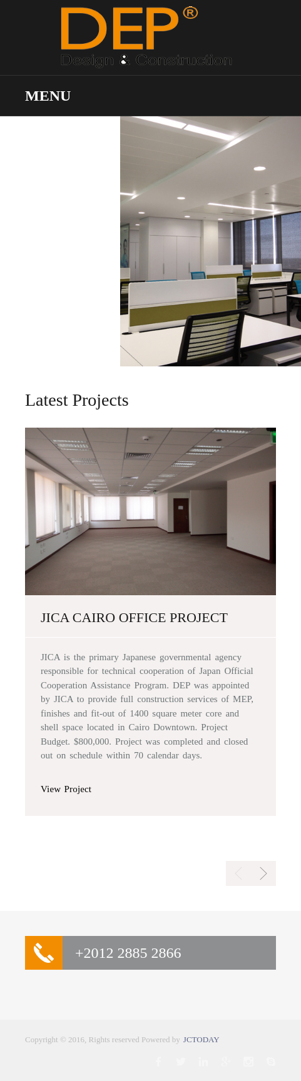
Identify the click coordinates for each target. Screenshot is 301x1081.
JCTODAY (201, 1039)
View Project (66, 789)
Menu (48, 96)
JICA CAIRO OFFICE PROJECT (134, 618)
